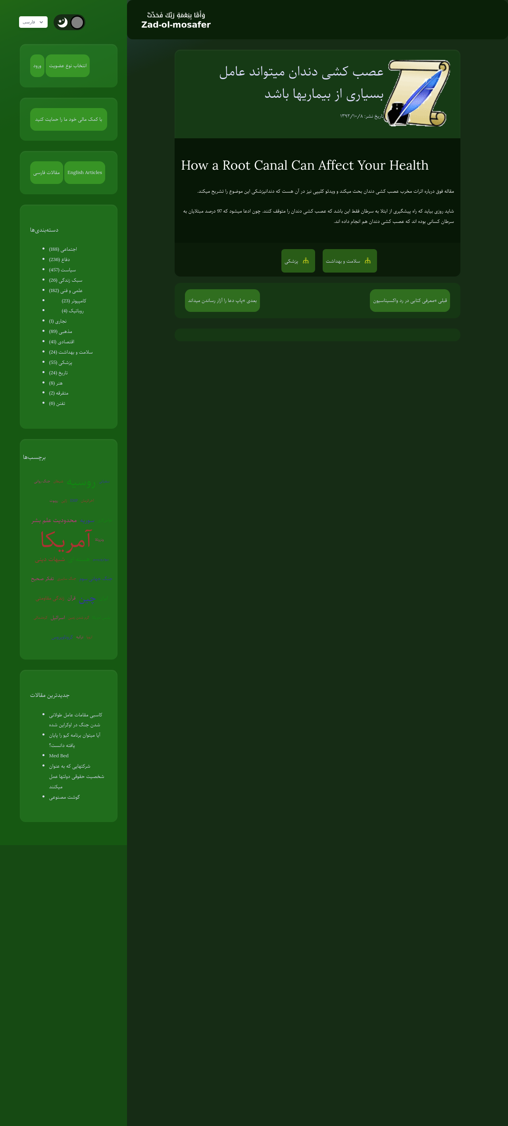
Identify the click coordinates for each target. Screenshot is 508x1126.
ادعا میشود (240, 211)
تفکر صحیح (42, 578)
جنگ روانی (42, 481)
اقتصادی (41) (61, 341)
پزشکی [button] (292, 261)
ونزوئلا (99, 539)
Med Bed (59, 755)
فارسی (37, 22)
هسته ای (79, 559)
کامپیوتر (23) (74, 300)
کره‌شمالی (41, 617)
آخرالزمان (87, 500)
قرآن (71, 598)
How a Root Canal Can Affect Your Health (305, 165)
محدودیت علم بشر (54, 520)
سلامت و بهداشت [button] (344, 261)
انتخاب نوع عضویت (68, 65)
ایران (103, 598)
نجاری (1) (58, 321)
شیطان (58, 481)
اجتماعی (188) (63, 249)
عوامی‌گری (105, 520)
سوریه (87, 520)
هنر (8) (56, 383)
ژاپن (64, 500)
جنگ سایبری (66, 578)
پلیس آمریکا (101, 617)
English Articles (84, 172)
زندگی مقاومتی (50, 598)
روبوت (54, 500)
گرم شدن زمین (78, 617)
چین (87, 598)
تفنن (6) (57, 403)
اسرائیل (57, 617)
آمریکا (66, 539)
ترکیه (79, 636)
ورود (37, 65)
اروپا (89, 636)
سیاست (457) (62, 269)
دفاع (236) (59, 259)
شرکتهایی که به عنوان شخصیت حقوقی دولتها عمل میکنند (76, 776)
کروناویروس (62, 637)
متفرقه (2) (59, 393)
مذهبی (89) (60, 331)
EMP (74, 500)
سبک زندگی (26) (66, 280)
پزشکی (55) (60, 362)
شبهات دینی (50, 559)
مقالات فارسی (46, 172)
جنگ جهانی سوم (96, 578)
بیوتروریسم (101, 558)
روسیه (81, 481)
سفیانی (104, 481)
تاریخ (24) (58, 372)
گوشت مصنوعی (64, 797)
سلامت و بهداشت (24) (71, 352)
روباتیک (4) (73, 310)
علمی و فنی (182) (66, 290)
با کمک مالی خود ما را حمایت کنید (68, 119)
